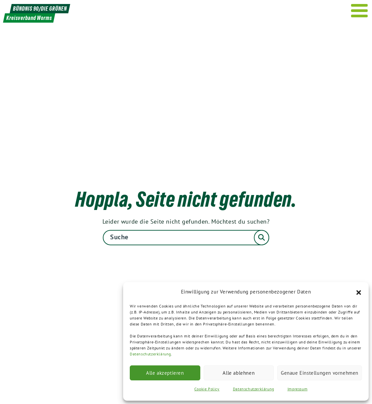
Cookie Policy (207, 388)
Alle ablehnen (239, 373)
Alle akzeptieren (165, 373)
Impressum (297, 388)
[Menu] (359, 10)
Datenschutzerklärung (150, 353)
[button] (358, 292)
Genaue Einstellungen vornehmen (319, 373)
